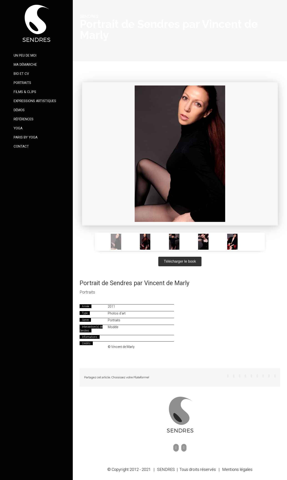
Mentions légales (237, 469)
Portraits (87, 292)
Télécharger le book (180, 261)
